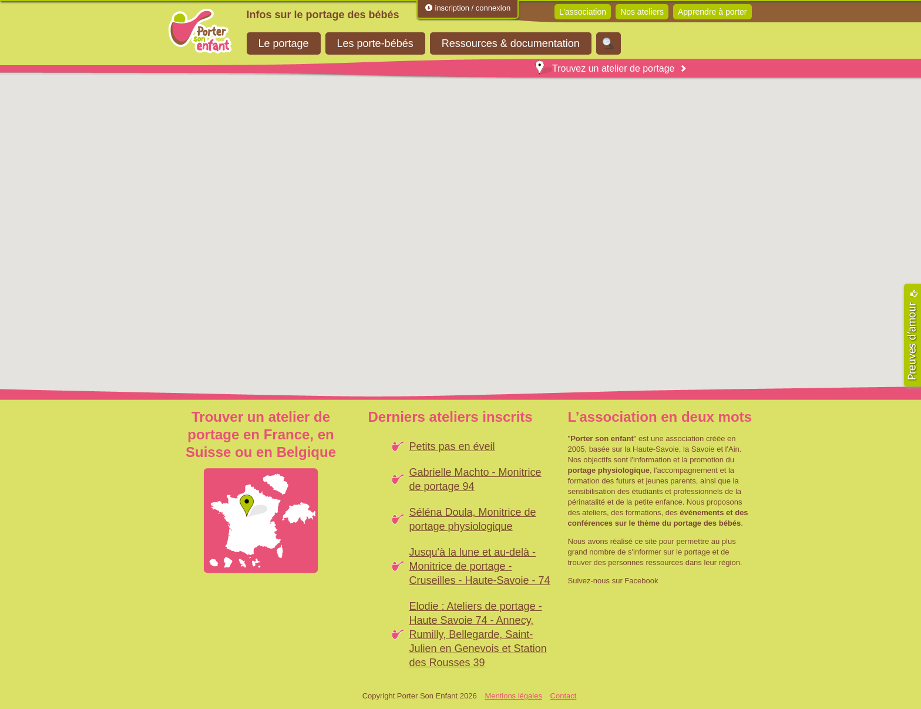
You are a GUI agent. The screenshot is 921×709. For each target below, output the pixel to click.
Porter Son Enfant (200, 31)
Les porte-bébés (375, 43)
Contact (563, 695)
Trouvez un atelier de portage (604, 68)
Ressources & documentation (511, 43)
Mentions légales (513, 695)
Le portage (283, 43)
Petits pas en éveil (452, 446)
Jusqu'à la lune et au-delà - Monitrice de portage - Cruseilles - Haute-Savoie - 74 (479, 566)
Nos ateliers (642, 11)
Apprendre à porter (712, 11)
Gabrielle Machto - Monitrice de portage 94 (475, 479)
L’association (582, 11)
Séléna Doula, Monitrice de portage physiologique (472, 519)
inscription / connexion (467, 8)
